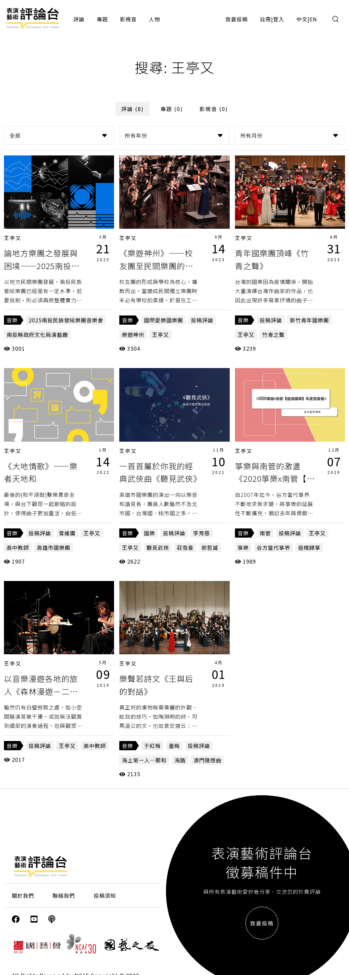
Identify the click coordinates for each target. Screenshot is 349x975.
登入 (278, 19)
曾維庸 (67, 533)
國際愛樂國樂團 (163, 320)
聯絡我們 (64, 895)
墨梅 (174, 746)
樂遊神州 (133, 334)
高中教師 (18, 547)
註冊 (265, 19)
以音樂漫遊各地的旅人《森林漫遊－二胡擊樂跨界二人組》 (41, 691)
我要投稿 (236, 19)
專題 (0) (171, 109)
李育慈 (201, 533)
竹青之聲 (273, 334)
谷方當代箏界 (273, 547)
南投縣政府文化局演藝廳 (37, 334)
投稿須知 (105, 895)
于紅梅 (152, 746)
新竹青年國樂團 (309, 320)
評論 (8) (132, 109)
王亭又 (13, 237)
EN (313, 19)
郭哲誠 (209, 547)
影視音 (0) (213, 109)
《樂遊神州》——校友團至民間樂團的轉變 (156, 265)
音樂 (12, 320)
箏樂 (243, 547)
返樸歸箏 (309, 547)
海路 (180, 760)
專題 (102, 19)
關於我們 (23, 895)
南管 (265, 533)
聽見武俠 (158, 547)
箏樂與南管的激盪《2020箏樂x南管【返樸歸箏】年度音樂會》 (276, 478)
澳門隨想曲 (207, 760)
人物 (154, 19)
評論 (78, 19)
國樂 (149, 533)
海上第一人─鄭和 (144, 760)
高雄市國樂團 (53, 547)
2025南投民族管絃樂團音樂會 (66, 320)
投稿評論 (202, 320)
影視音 (128, 19)
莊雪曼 (185, 547)
